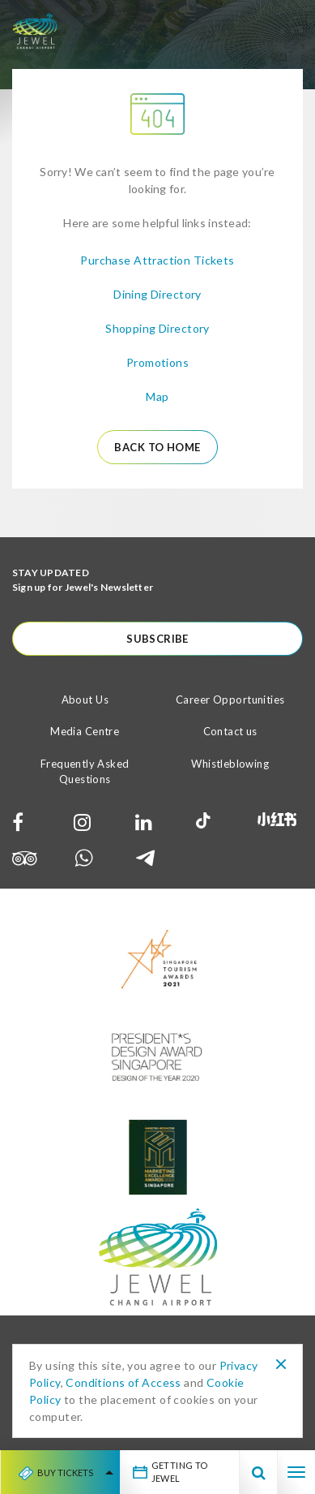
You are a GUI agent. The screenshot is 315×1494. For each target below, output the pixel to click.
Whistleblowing (230, 763)
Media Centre (84, 731)
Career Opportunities (230, 699)
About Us (85, 699)
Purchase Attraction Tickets (157, 260)
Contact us (230, 731)
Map (157, 396)
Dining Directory (157, 294)
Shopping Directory (157, 328)
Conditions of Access (123, 1382)
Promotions (157, 362)
